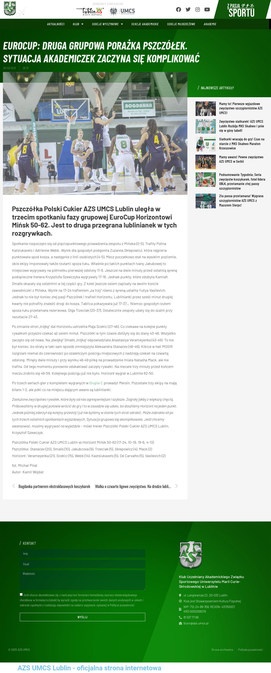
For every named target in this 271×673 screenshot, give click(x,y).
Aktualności (55, 24)
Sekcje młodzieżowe (181, 24)
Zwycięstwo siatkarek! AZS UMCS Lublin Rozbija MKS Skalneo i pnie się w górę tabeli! (241, 126)
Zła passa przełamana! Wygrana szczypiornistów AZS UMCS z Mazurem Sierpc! (241, 200)
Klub (78, 24)
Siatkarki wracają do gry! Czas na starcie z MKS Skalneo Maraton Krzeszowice (241, 143)
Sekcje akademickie (145, 24)
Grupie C (96, 382)
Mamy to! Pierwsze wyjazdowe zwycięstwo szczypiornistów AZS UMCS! (241, 108)
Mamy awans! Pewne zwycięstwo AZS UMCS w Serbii (241, 159)
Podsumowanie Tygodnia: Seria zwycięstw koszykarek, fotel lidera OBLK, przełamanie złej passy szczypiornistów (242, 181)
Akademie (210, 24)
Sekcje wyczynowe (107, 24)
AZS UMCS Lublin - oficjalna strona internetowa (89, 668)
